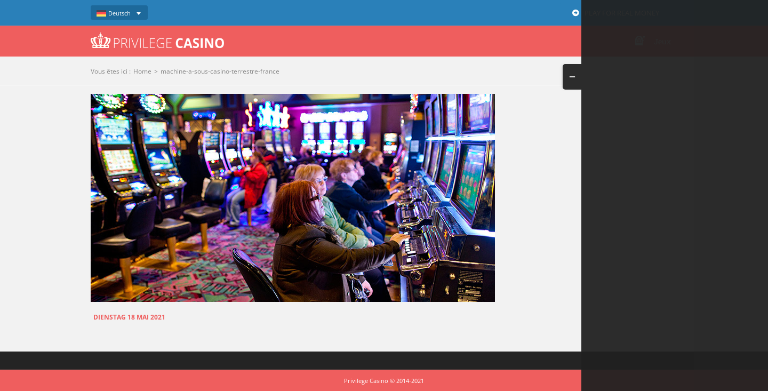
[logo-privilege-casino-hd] (157, 36)
